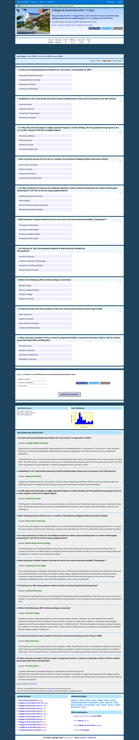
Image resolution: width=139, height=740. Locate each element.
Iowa (98, 705)
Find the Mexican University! (30, 730)
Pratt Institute (24, 200)
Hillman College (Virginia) (29, 290)
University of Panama (27, 173)
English (113, 700)
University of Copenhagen (29, 113)
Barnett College (25, 285)
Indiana (104, 705)
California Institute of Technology (32, 261)
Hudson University (26, 299)
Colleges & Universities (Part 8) (30, 719)
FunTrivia (81, 730)
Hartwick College (25, 294)
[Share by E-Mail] (118, 28)
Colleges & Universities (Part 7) (30, 716)
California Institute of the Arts (31, 196)
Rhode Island (75, 707)
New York (109, 702)
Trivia (42, 2)
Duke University (25, 314)
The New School (25, 346)
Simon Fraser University (28, 165)
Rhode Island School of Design (31, 209)
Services (50, 2)
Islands (116, 702)
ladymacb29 (51, 688)
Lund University (25, 104)
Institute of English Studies (29, 234)
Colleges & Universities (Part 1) (31, 725)
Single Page (106, 61)
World (88, 700)
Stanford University (26, 256)
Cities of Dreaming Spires (28, 700)
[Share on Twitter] (106, 28)
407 (89, 42)
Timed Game (117, 61)
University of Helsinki (27, 117)
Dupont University (26, 319)
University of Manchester (29, 229)
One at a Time (95, 61)
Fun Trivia (23, 2)
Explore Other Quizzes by (88, 716)
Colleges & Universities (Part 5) (30, 711)
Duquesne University (27, 84)
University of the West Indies (30, 178)
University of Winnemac (28, 355)
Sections (34, 2)
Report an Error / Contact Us (85, 738)
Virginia (117, 705)
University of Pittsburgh (28, 89)
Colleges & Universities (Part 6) (30, 714)
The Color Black (89, 705)
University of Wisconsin (28, 149)
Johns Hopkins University (29, 323)
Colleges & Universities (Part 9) (30, 722)
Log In (120, 2)
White (84, 707)
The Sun (111, 705)
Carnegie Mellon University (29, 80)
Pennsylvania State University (30, 75)
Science (106, 700)
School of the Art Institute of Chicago (33, 205)
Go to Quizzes (81, 721)
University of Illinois (27, 136)
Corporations (93, 702)
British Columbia (77, 705)
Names (101, 702)
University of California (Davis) (31, 265)
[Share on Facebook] (94, 28)
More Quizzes (88, 725)
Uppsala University (26, 109)
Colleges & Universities (79, 702)
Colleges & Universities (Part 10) (30, 703)
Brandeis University (26, 350)
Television (74, 700)
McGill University (25, 169)
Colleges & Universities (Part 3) (30, 706)
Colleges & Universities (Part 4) (30, 708)
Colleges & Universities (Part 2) (31, 727)
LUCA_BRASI (74, 22)
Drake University (25, 140)
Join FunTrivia (35, 6)
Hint (120, 72)
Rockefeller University (27, 359)
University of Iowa (26, 144)
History (94, 700)
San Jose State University (28, 270)
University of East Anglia (28, 238)
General (82, 700)
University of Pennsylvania (29, 328)
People (100, 700)
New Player (110, 2)
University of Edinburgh (28, 225)
